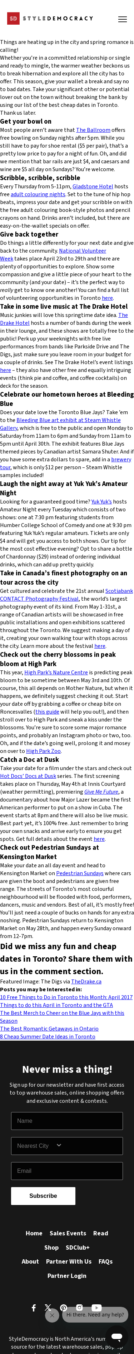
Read (100, 1233)
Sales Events (68, 1233)
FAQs (106, 1261)
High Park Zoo (43, 751)
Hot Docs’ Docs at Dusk (28, 776)
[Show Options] (87, 1146)
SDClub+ (78, 1247)
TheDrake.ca (86, 982)
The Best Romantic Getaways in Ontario (49, 1029)
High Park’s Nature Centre (56, 672)
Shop (51, 1247)
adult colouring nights (38, 194)
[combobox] (36, 1146)
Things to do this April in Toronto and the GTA (56, 1005)
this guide (47, 712)
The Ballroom (93, 130)
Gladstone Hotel (93, 186)
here (107, 298)
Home (34, 1233)
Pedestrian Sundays (80, 873)
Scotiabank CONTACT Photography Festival (66, 595)
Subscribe (43, 1196)
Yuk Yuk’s (101, 502)
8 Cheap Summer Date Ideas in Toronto (47, 1037)
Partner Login (67, 1275)
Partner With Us (68, 1261)
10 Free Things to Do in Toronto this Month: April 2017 (66, 997)
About (30, 1261)
